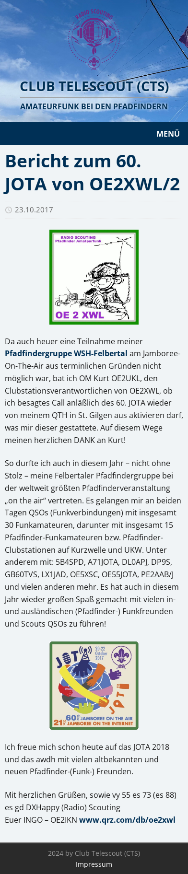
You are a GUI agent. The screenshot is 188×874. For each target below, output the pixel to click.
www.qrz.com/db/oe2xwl (127, 820)
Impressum (94, 864)
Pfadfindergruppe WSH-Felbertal (66, 353)
